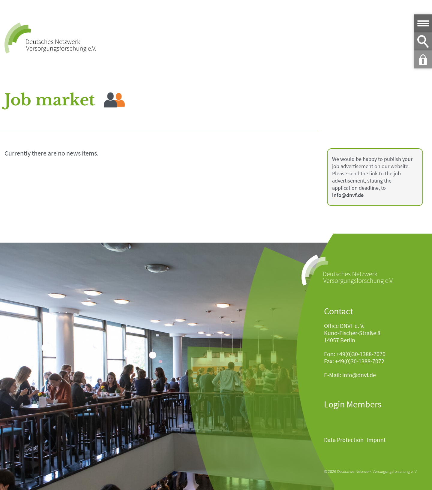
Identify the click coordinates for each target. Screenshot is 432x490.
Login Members (353, 404)
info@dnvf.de (348, 195)
